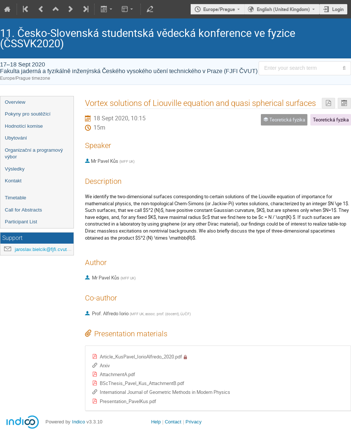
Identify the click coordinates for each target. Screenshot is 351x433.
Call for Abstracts (23, 210)
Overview (15, 102)
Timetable (15, 197)
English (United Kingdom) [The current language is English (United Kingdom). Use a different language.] (283, 9)
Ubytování (16, 138)
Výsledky (14, 169)
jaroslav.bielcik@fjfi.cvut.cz (44, 249)
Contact (173, 422)
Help (156, 422)
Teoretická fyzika (331, 119)
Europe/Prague (219, 9)
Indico (78, 422)
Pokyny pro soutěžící (28, 114)
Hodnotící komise (24, 126)
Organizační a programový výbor (34, 153)
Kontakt (13, 180)
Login (338, 9)
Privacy (193, 422)
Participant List (21, 221)
